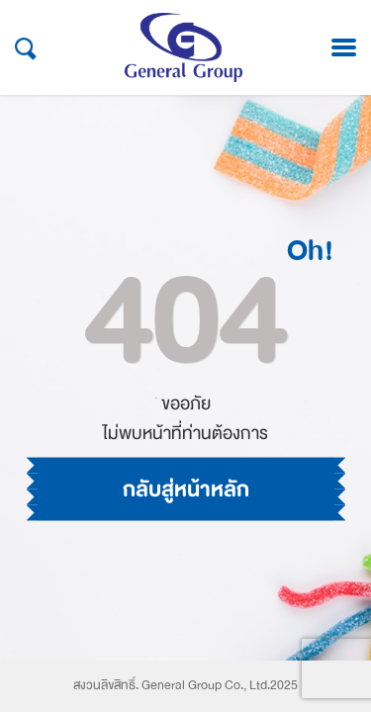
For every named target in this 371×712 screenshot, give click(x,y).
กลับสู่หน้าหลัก (186, 489)
